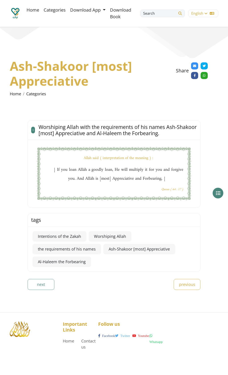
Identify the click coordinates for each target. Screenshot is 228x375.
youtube (140, 336)
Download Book (120, 13)
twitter (122, 336)
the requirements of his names (67, 249)
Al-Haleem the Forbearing (62, 261)
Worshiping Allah (110, 236)
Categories (55, 10)
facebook (106, 336)
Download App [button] (86, 10)
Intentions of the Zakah (59, 236)
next (41, 284)
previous (187, 284)
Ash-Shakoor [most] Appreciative (139, 249)
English (202, 13)
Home (32, 10)
